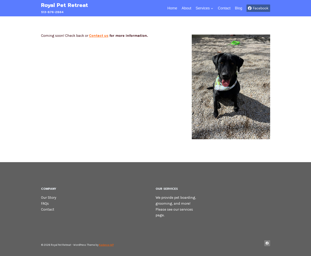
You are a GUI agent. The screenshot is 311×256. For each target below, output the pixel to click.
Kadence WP (106, 244)
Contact (224, 8)
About (186, 8)
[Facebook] (267, 243)
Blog (238, 8)
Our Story (48, 197)
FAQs (45, 203)
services (186, 209)
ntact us (101, 35)
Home (172, 8)
